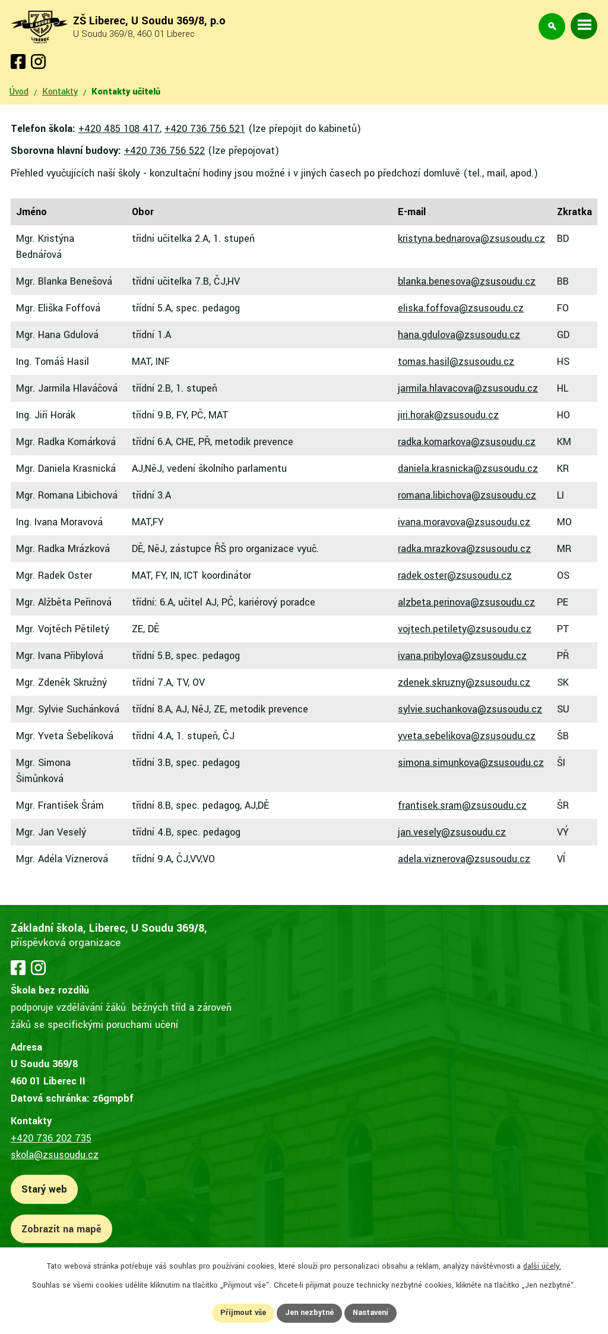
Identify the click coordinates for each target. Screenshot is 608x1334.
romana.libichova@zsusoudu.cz (467, 495)
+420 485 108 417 (119, 128)
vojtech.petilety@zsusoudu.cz (464, 629)
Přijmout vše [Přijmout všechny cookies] (243, 1312)
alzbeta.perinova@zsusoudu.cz (466, 602)
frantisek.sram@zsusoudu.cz (462, 805)
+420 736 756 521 (204, 128)
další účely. (542, 1266)
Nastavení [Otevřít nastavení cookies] (370, 1312)
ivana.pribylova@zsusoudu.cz (462, 656)
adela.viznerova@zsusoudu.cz (464, 859)
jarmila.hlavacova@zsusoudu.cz (468, 388)
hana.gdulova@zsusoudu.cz (459, 335)
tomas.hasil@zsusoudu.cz (456, 361)
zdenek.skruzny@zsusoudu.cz (464, 682)
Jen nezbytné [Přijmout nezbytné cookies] (309, 1312)
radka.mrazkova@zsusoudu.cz (464, 549)
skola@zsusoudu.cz (55, 1155)
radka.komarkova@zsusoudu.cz (467, 442)
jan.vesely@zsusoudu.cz (452, 832)
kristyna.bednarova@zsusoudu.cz (471, 238)
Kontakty (60, 92)
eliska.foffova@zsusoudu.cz (461, 308)
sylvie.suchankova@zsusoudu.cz (470, 709)
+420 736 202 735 (51, 1138)
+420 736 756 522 (164, 150)
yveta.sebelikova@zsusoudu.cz (467, 736)
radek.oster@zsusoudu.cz (455, 575)
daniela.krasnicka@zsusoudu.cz (468, 468)
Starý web (44, 1189)
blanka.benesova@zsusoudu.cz (467, 281)
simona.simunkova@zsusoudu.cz (471, 763)
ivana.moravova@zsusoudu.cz (464, 522)
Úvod (19, 92)
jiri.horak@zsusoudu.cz (448, 415)
